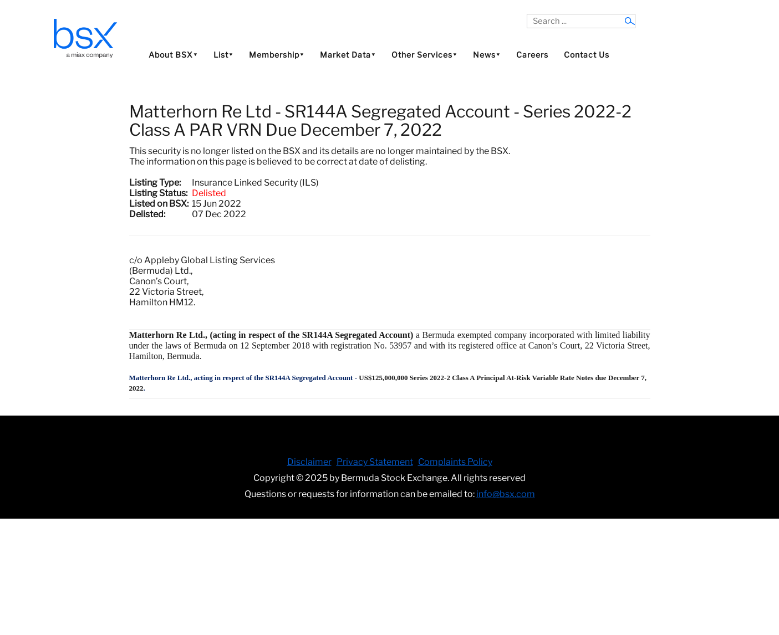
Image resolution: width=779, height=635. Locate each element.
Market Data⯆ (348, 54)
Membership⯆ (276, 54)
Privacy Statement (375, 462)
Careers (532, 54)
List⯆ (223, 54)
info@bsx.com (505, 494)
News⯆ (487, 54)
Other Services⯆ (424, 54)
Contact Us (586, 54)
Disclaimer (309, 462)
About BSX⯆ (173, 54)
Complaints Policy (455, 462)
